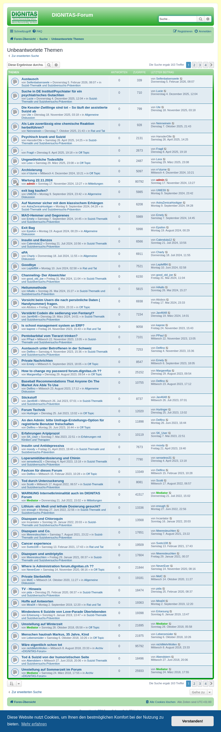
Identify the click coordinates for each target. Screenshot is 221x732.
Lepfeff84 (32, 268)
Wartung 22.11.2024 (37, 180)
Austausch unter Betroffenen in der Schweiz (56, 348)
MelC (30, 579)
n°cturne (32, 173)
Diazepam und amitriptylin (42, 554)
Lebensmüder (35, 637)
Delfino (31, 351)
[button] (211, 65)
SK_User (32, 436)
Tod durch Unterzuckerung (42, 481)
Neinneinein (34, 130)
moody (31, 449)
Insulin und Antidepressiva (42, 446)
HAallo (31, 290)
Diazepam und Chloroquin (42, 519)
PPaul (30, 339)
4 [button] (206, 65)
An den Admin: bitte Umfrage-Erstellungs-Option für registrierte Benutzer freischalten (62, 422)
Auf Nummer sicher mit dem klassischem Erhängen (62, 203)
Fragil (30, 152)
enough (31, 509)
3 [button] (200, 65)
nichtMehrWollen (37, 648)
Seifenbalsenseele (38, 82)
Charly (31, 255)
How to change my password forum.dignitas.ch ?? (61, 371)
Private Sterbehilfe (36, 576)
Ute (29, 114)
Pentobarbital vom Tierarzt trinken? (49, 336)
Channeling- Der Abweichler (43, 275)
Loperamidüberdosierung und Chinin (50, 458)
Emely (31, 218)
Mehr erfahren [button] (34, 724)
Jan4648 (32, 316)
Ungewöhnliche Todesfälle (42, 159)
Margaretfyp (34, 374)
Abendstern (34, 660)
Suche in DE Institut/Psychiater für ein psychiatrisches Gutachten (51, 93)
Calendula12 (34, 243)
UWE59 (31, 194)
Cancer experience (36, 543)
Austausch (29, 79)
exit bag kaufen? (34, 190)
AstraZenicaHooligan (40, 206)
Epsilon (31, 231)
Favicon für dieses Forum (41, 470)
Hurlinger (32, 413)
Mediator (32, 500)
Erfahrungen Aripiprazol (40, 433)
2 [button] (194, 65)
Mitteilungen (95, 183)
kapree (31, 328)
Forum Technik (33, 410)
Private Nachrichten (37, 360)
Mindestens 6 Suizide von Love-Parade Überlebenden (63, 612)
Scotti (30, 484)
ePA (24, 252)
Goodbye (28, 265)
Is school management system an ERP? (52, 325)
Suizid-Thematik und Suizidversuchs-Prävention (51, 85)
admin (31, 183)
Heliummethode (34, 287)
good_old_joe (35, 278)
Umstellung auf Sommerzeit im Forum (51, 669)
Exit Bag (28, 228)
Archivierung (31, 170)
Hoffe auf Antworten (37, 601)
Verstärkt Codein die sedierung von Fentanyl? (57, 313)
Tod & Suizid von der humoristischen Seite (55, 657)
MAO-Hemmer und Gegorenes (45, 215)
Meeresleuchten (37, 534)
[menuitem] (37, 31)
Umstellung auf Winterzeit (41, 624)
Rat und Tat (98, 130)
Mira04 (31, 604)
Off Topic (84, 152)
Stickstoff (29, 397)
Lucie (30, 98)
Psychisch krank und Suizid (43, 137)
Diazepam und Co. (35, 531)
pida (29, 592)
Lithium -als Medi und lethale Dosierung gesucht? (60, 506)
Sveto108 (32, 546)
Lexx (30, 162)
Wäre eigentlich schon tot (41, 645)
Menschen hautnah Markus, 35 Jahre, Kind (55, 634)
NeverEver (33, 569)
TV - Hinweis (31, 589)
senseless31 (34, 461)
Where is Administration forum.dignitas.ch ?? (57, 566)
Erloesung (33, 615)
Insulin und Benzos (36, 240)
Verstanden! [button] (192, 721)
